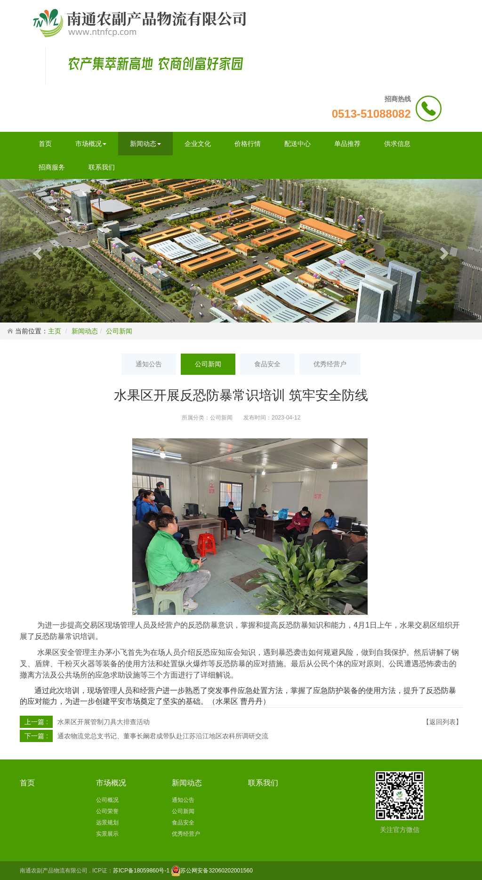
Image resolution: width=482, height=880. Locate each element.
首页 (45, 143)
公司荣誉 (107, 811)
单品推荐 (347, 143)
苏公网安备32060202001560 (216, 870)
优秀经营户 (329, 364)
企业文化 (198, 143)
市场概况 (90, 143)
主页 (54, 331)
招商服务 (52, 167)
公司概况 (107, 800)
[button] (36, 250)
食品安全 (267, 364)
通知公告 (149, 364)
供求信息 (397, 143)
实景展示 (107, 834)
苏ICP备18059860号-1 (141, 870)
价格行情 (247, 143)
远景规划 (107, 822)
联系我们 (101, 167)
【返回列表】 (442, 722)
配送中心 (297, 143)
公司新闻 (119, 331)
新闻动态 (145, 143)
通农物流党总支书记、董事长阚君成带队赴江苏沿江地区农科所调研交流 (162, 736)
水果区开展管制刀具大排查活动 (103, 722)
